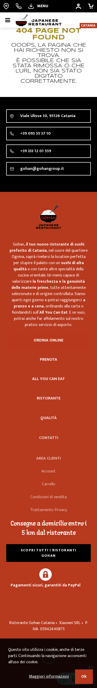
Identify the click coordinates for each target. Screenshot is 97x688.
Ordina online (48, 341)
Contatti (48, 445)
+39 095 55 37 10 (35, 134)
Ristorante (49, 405)
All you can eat (48, 382)
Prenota (48, 361)
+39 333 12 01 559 (35, 152)
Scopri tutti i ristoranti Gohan (49, 553)
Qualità (48, 426)
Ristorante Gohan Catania (48, 216)
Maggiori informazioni (49, 676)
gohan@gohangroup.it (42, 170)
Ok (84, 676)
